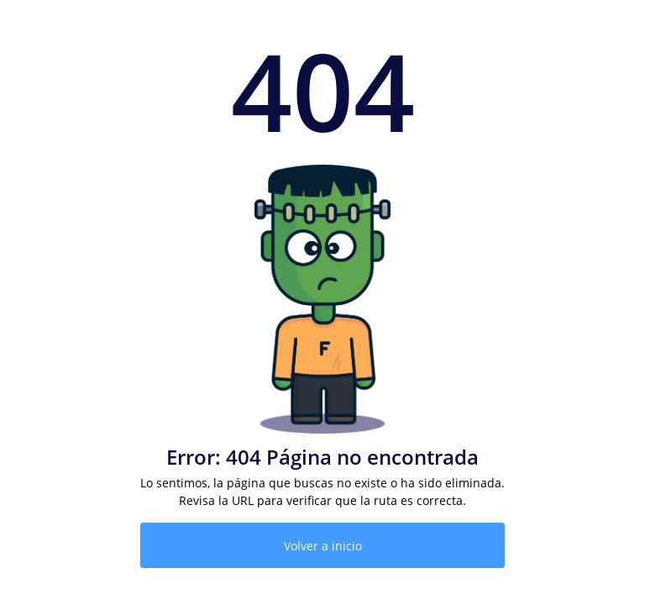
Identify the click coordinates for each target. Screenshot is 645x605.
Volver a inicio (323, 546)
